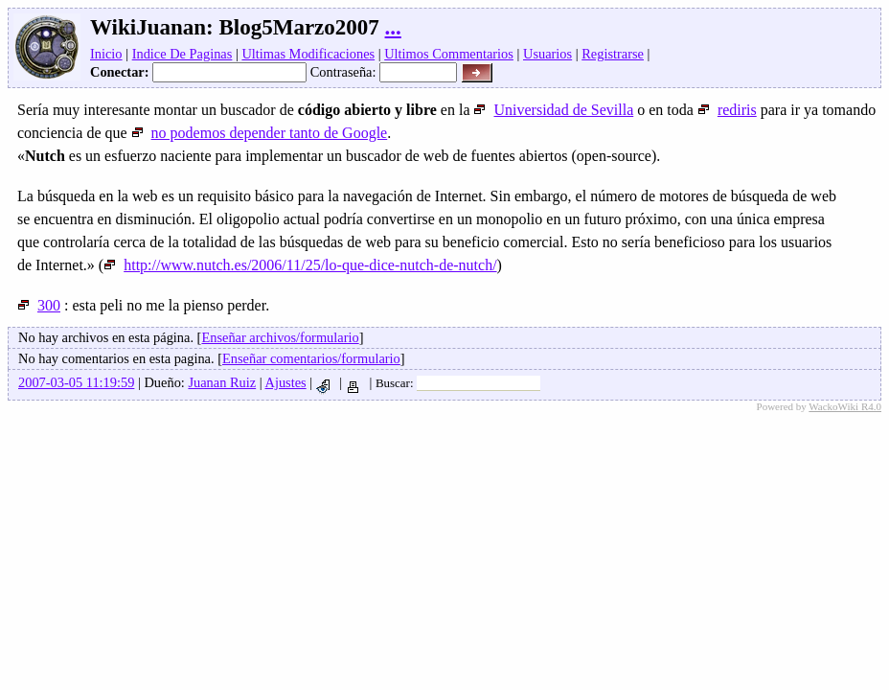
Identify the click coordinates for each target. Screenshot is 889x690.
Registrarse (612, 53)
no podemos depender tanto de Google (259, 133)
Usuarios (547, 53)
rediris (727, 110)
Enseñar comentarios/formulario (311, 358)
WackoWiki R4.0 (845, 406)
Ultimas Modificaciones (308, 53)
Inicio (106, 53)
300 (38, 305)
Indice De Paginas (182, 53)
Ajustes (285, 382)
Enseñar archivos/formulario (279, 337)
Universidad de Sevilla (553, 110)
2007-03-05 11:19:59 (76, 382)
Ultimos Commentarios (448, 53)
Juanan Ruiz (222, 382)
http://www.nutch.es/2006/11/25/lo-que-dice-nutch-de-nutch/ (299, 265)
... (393, 27)
